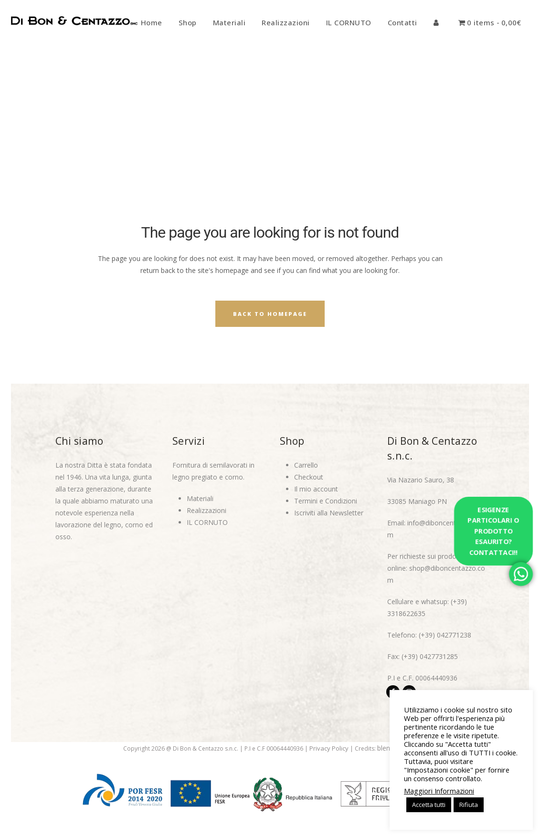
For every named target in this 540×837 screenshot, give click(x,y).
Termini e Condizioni (325, 500)
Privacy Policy (329, 748)
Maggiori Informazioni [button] (439, 790)
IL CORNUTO (207, 522)
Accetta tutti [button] (428, 804)
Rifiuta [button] (468, 804)
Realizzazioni (206, 510)
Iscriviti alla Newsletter (328, 512)
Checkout (308, 476)
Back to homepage (270, 313)
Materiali (200, 498)
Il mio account (316, 488)
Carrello (306, 465)
